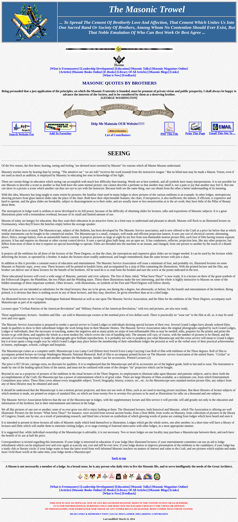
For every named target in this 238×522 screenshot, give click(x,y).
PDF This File (169, 134)
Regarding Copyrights (152, 514)
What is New (112, 75)
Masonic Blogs (158, 72)
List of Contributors (118, 135)
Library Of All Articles (132, 72)
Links (174, 72)
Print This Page (195, 133)
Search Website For (21, 134)
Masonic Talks (140, 68)
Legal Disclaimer (122, 514)
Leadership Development (97, 68)
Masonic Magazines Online (169, 68)
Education (122, 68)
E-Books (109, 72)
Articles (65, 72)
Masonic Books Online (87, 72)
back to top (119, 458)
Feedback (129, 75)
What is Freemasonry (64, 68)
